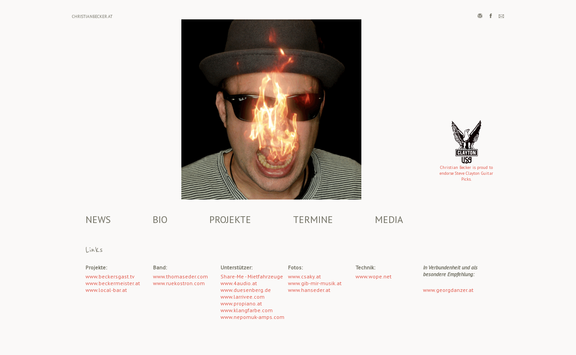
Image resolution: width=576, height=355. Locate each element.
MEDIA (389, 219)
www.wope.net (374, 276)
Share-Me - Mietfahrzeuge (251, 276)
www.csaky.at (304, 276)
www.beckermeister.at (113, 283)
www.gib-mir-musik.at (315, 283)
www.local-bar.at (106, 290)
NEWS (98, 219)
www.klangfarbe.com (246, 310)
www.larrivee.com (242, 296)
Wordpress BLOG (479, 16)
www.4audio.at (238, 283)
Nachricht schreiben (501, 16)
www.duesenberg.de (245, 290)
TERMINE (313, 219)
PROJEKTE (230, 219)
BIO (160, 219)
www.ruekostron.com (179, 283)
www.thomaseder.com (180, 276)
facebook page (490, 16)
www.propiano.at (241, 303)
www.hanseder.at (309, 290)
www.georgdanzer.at (448, 290)
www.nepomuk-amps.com (252, 317)
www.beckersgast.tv (110, 276)
